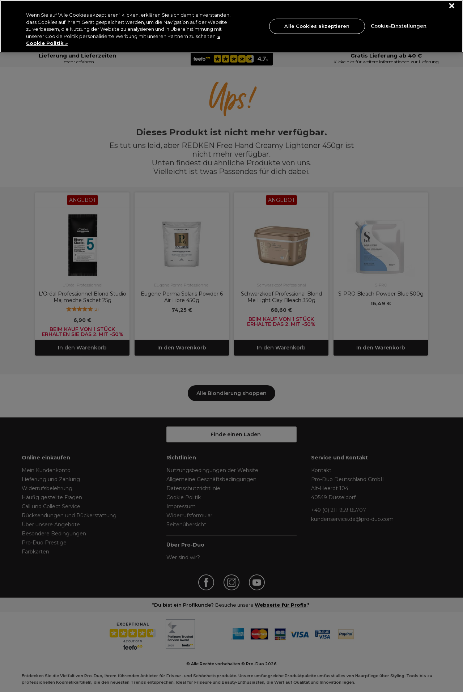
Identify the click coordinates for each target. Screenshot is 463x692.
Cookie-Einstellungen (399, 25)
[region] (231, 26)
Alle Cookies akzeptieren (316, 26)
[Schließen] (452, 6)
